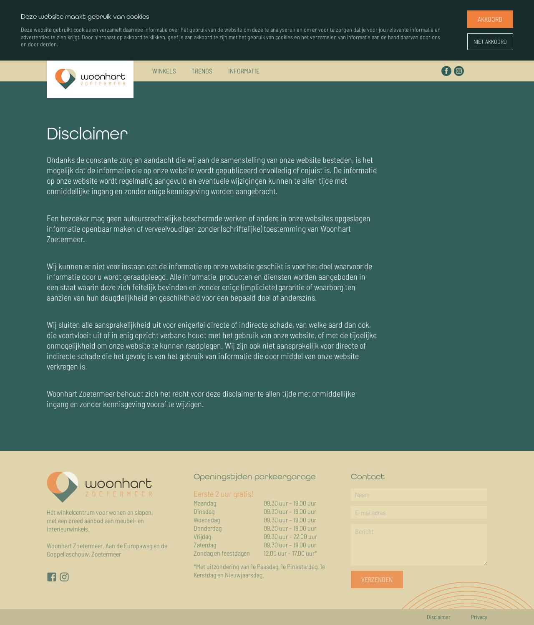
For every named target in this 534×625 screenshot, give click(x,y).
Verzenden (377, 579)
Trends (201, 69)
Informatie (243, 69)
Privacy (479, 616)
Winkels (164, 69)
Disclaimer (439, 616)
